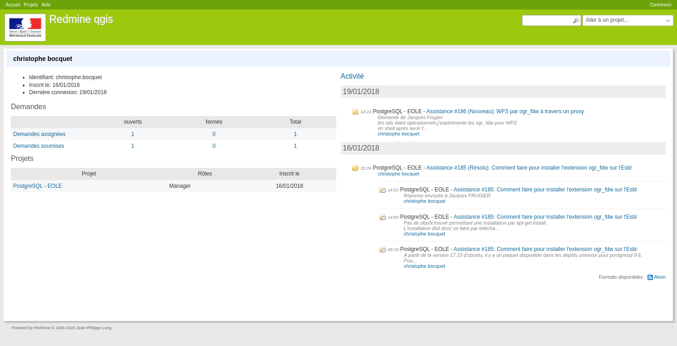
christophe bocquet (398, 133)
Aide (45, 4)
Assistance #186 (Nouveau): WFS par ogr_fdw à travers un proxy (505, 111)
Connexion (661, 4)
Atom (660, 277)
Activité (352, 76)
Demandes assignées (39, 134)
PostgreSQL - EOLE (37, 186)
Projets (31, 4)
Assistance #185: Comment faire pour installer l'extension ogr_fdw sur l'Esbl (545, 189)
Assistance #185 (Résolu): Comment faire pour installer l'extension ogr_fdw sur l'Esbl (528, 168)
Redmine (42, 328)
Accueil (12, 4)
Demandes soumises (38, 146)
